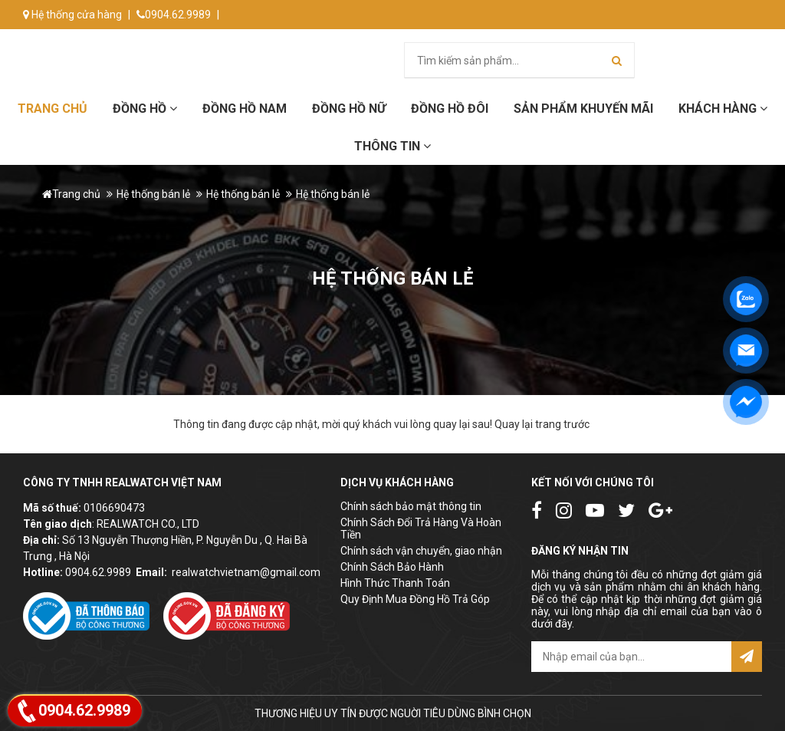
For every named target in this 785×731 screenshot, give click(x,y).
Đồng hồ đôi (449, 108)
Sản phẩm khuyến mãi (583, 108)
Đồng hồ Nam (244, 108)
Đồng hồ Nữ (349, 108)
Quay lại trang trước (542, 424)
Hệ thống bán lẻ (153, 194)
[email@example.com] (631, 656)
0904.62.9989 (173, 14)
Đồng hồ (145, 108)
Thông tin (392, 146)
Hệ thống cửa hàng (72, 14)
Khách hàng (722, 108)
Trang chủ (52, 108)
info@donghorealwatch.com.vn (105, 44)
